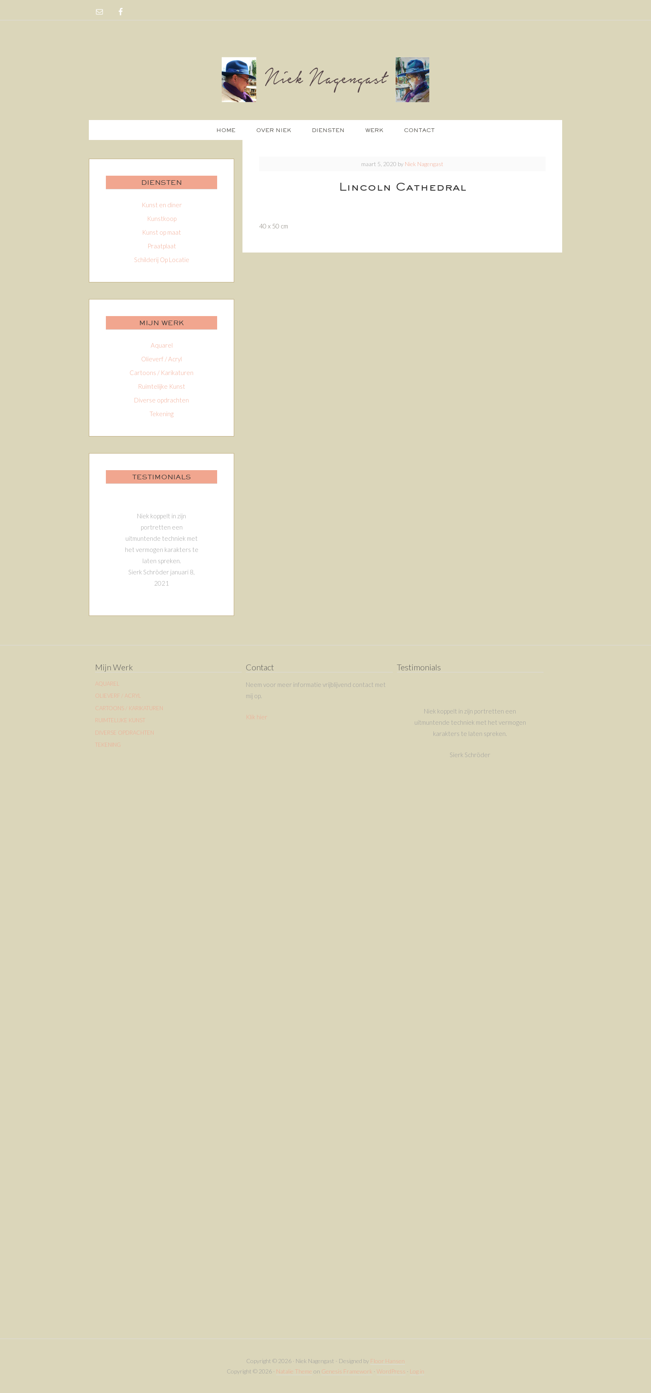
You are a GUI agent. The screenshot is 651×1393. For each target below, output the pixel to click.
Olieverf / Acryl (161, 359)
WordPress (391, 1371)
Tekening (161, 413)
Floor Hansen (387, 1360)
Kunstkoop (161, 218)
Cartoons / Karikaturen (161, 372)
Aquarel (162, 345)
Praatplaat (161, 246)
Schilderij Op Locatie (161, 259)
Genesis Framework (346, 1371)
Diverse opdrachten (161, 400)
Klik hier (256, 717)
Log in (417, 1371)
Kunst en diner (162, 204)
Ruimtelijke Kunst (161, 386)
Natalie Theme (294, 1371)
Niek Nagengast (325, 79)
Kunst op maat (161, 232)
